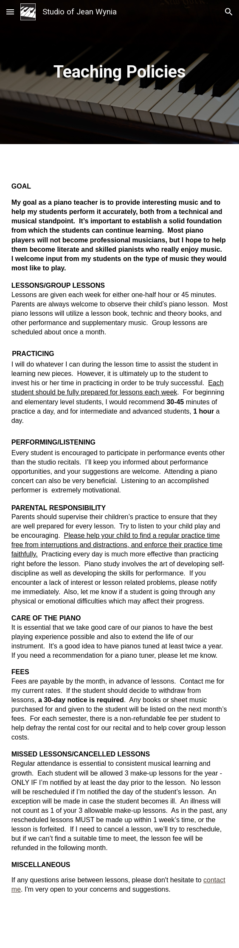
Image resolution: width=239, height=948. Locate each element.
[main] (119, 72)
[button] (10, 11)
